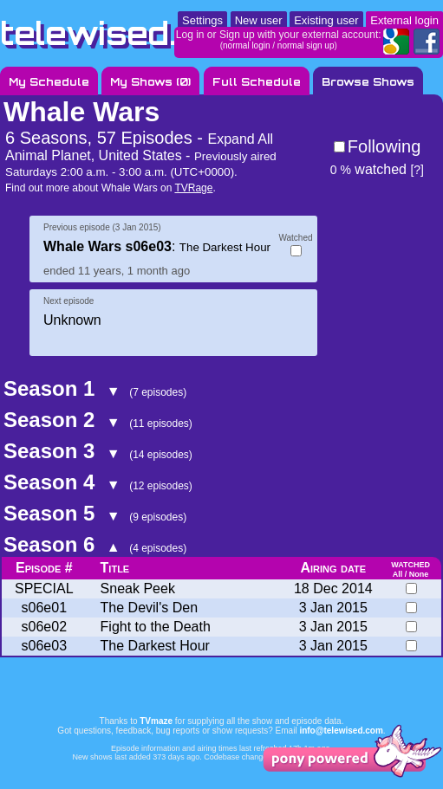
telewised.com (125, 33)
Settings (202, 20)
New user (259, 20)
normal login (246, 45)
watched (368, 169)
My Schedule (49, 81)
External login (404, 20)
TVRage (193, 188)
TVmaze (156, 721)
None (419, 574)
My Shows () (150, 81)
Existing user (326, 20)
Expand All (240, 139)
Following (384, 146)
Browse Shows (368, 81)
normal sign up (306, 45)
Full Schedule (256, 81)
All (398, 574)
